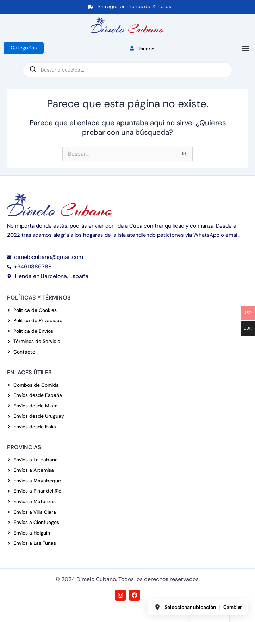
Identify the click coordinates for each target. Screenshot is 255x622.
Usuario (142, 49)
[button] (245, 48)
